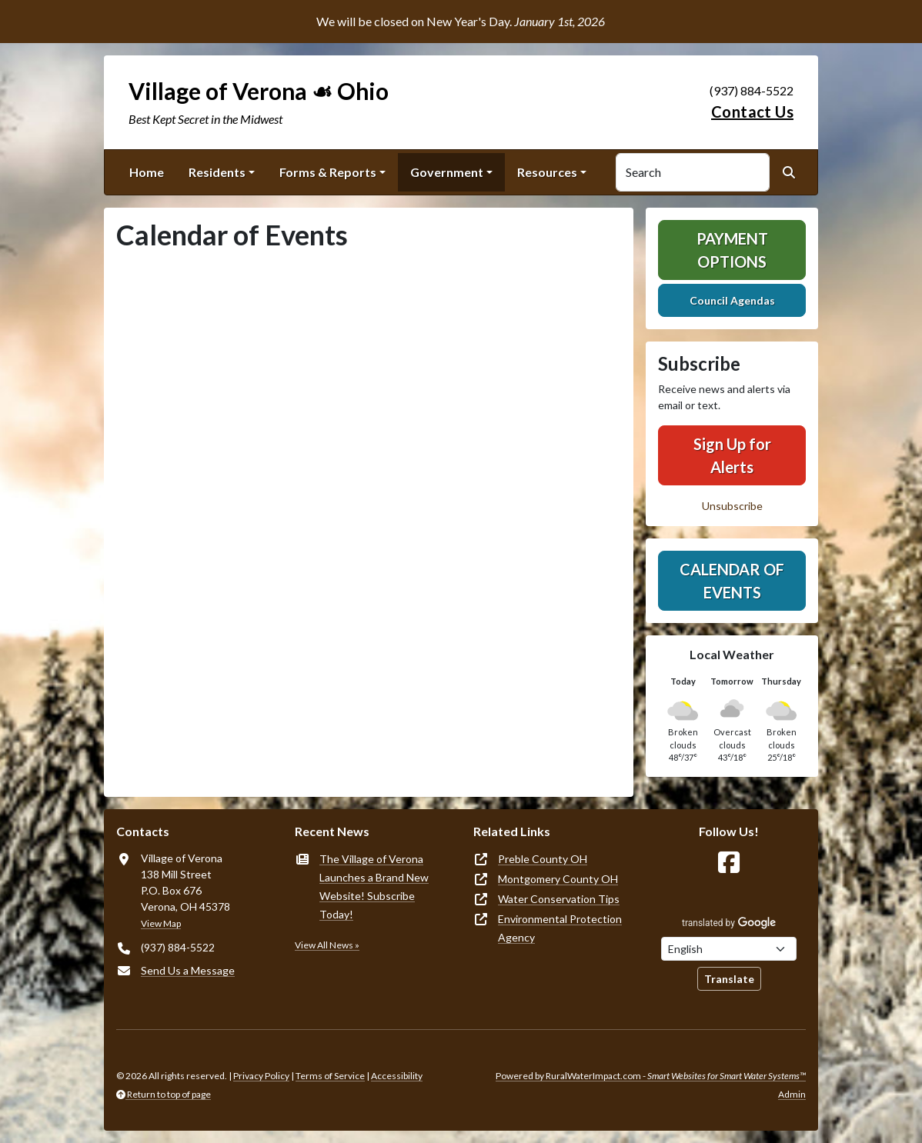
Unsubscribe (732, 505)
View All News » (327, 945)
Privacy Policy (261, 1075)
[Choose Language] (729, 949)
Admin (792, 1094)
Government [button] (446, 172)
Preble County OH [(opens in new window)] (542, 858)
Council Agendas (732, 300)
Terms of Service (330, 1075)
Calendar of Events (732, 580)
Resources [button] (547, 172)
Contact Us (752, 111)
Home (146, 172)
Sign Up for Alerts (732, 455)
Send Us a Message (188, 970)
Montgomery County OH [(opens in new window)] (558, 878)
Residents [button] (217, 172)
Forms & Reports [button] (327, 172)
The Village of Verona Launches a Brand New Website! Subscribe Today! (374, 886)
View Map (161, 923)
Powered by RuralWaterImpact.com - (651, 1075)
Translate (729, 978)
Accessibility (397, 1075)
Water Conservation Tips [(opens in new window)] (559, 898)
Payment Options (732, 250)
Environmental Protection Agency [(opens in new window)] (560, 928)
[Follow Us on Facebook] (729, 862)
